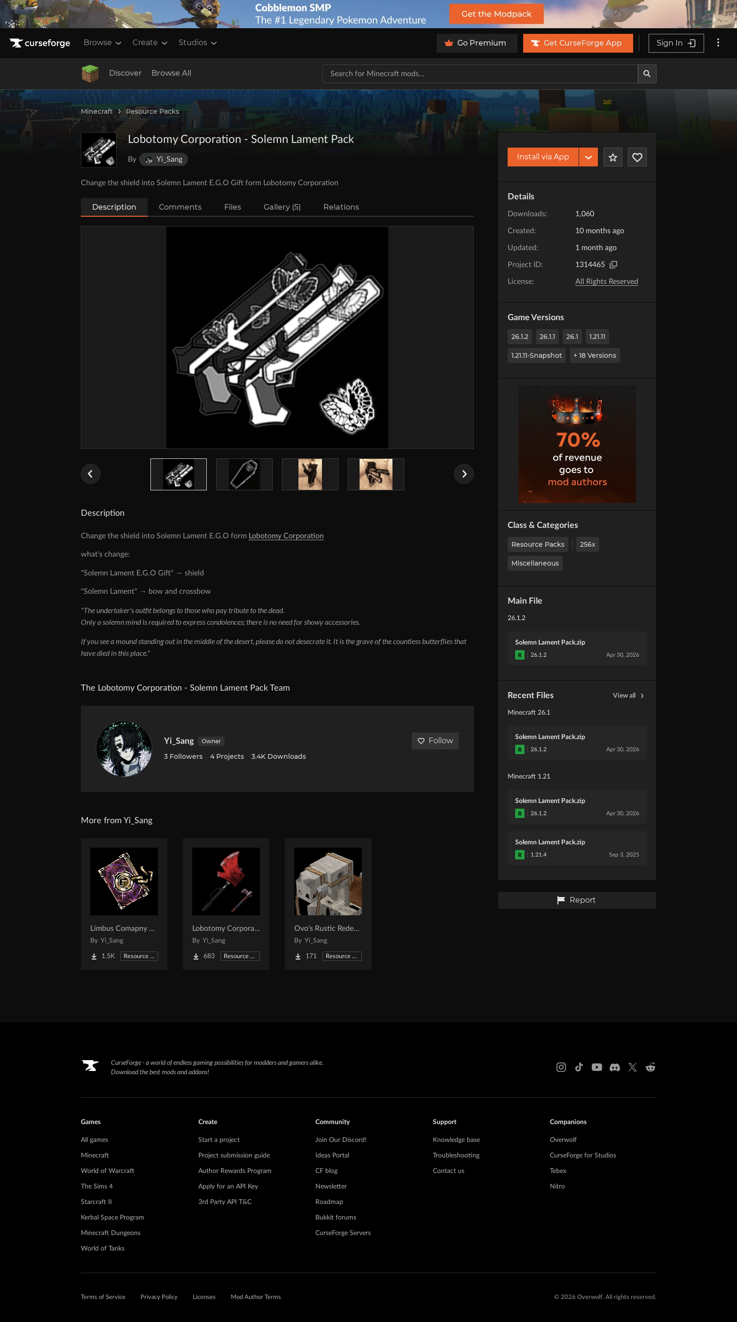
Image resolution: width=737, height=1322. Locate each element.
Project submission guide (234, 1155)
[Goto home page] (40, 43)
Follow (435, 740)
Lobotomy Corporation (286, 536)
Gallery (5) (282, 207)
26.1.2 (519, 336)
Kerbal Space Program (112, 1217)
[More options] (718, 43)
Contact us (448, 1171)
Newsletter (331, 1186)
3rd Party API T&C (224, 1202)
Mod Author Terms (256, 1297)
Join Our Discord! (341, 1140)
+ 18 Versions (594, 355)
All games (94, 1140)
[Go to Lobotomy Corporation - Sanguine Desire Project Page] (226, 904)
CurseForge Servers (343, 1233)
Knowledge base (456, 1140)
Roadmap (329, 1202)
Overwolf (563, 1140)
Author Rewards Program (235, 1171)
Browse (103, 42)
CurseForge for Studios (583, 1155)
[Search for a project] (480, 73)
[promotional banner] (368, 14)
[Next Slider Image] (464, 473)
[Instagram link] (561, 1067)
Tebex (558, 1171)
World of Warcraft (107, 1171)
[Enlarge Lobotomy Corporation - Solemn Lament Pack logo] (99, 150)
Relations (341, 207)
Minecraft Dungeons (111, 1233)
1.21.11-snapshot (536, 355)
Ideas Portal (332, 1155)
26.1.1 (547, 336)
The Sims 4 (97, 1186)
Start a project (219, 1140)
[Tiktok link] (579, 1067)
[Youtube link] (597, 1067)
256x (588, 544)
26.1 (572, 336)
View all (630, 695)
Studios (199, 42)
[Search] (647, 73)
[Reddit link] (650, 1067)
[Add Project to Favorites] (613, 157)
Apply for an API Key (228, 1186)
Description (114, 207)
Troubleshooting (456, 1155)
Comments (180, 207)
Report (576, 900)
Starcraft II (96, 1202)
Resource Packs (152, 111)
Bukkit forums (335, 1217)
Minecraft (97, 111)
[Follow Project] (637, 157)
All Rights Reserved (606, 281)
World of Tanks (103, 1248)
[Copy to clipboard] (613, 264)
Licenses (204, 1297)
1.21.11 (597, 336)
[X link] (632, 1067)
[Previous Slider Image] (90, 473)
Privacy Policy (159, 1297)
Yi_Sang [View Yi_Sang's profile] (179, 741)
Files (232, 207)
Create (151, 42)
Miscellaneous (535, 563)
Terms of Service (103, 1297)
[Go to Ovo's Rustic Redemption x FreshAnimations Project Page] (328, 904)
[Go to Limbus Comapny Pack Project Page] (124, 904)
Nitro (557, 1186)
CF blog (326, 1171)
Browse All (171, 73)
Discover (125, 73)
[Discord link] (614, 1067)
